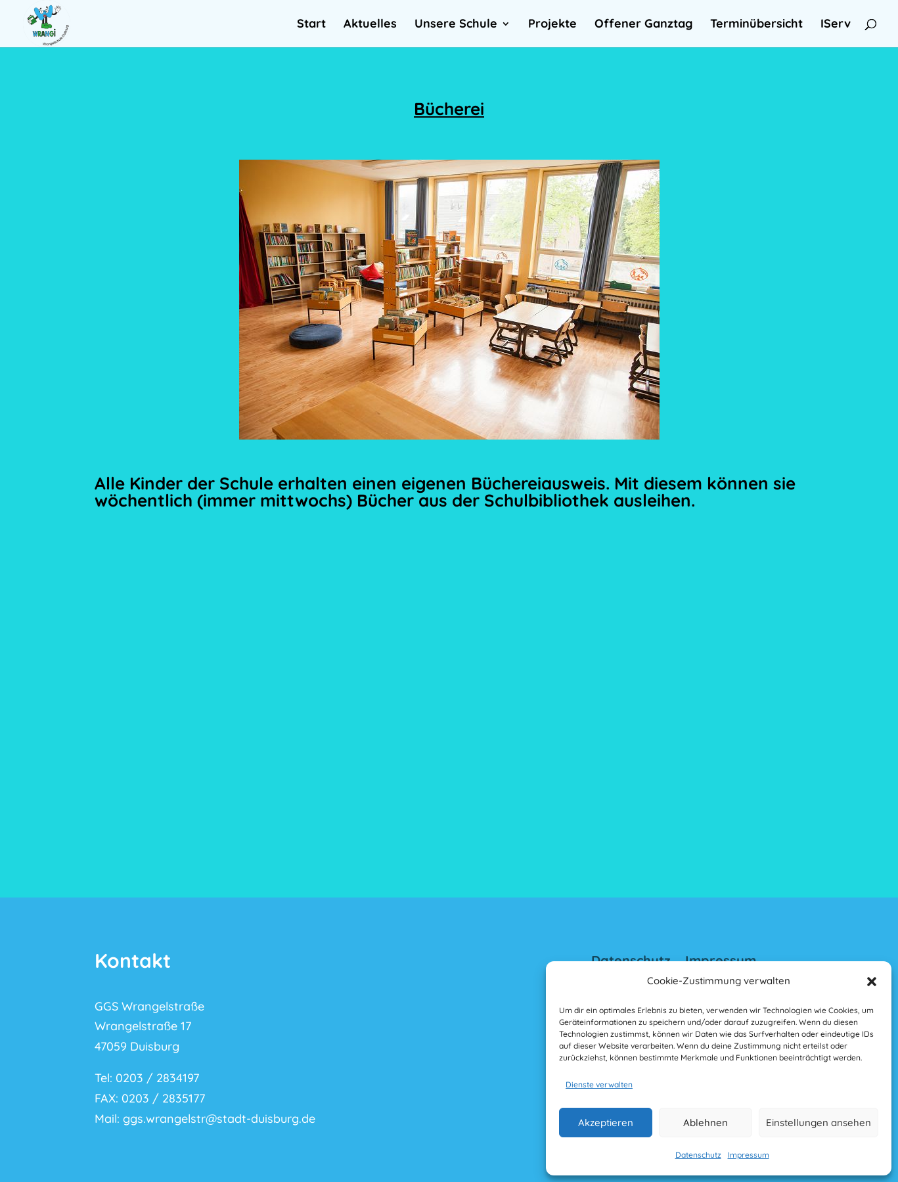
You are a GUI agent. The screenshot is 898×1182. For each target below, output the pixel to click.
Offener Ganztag (643, 25)
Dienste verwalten (599, 1084)
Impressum (748, 1155)
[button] (871, 981)
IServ (835, 25)
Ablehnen (705, 1122)
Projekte (552, 25)
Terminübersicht (756, 25)
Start (311, 25)
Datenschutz (698, 1155)
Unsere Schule (456, 25)
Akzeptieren (605, 1122)
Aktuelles (370, 25)
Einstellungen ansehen (818, 1122)
